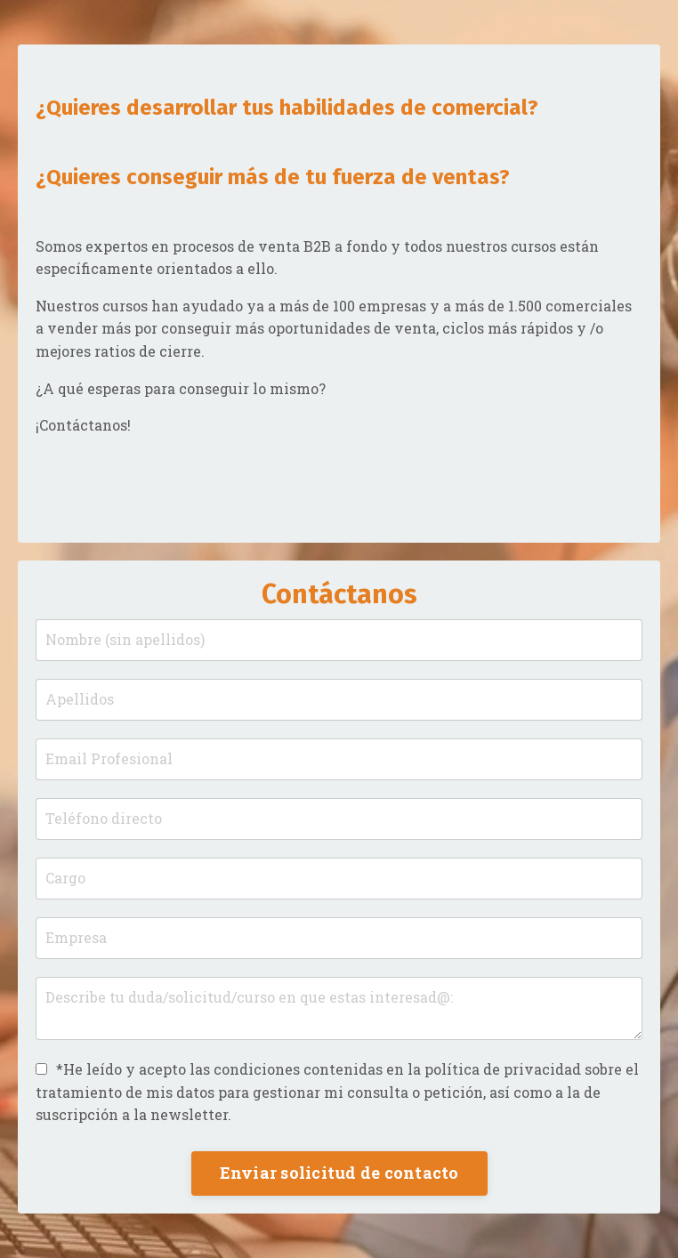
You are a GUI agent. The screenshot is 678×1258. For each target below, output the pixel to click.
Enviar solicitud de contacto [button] (339, 1172)
